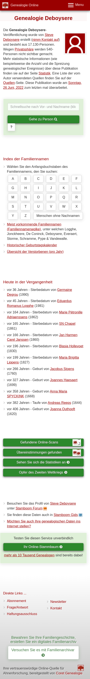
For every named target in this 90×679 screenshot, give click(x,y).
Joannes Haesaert (64, 380)
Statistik (44, 73)
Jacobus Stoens (62, 369)
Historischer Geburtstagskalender (32, 245)
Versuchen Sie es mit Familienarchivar (43, 652)
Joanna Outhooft (62, 409)
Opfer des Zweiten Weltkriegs (43, 472)
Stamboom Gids (66, 515)
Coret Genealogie (69, 673)
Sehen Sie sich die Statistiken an (43, 462)
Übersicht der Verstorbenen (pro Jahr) (35, 251)
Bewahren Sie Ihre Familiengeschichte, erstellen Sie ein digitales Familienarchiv (44, 639)
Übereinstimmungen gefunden (49, 452)
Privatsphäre (24, 49)
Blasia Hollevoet (71, 346)
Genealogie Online (25, 5)
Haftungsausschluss (22, 614)
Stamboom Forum (29, 508)
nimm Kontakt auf (45, 39)
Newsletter (58, 601)
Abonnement (16, 601)
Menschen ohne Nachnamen (58, 215)
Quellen (9, 83)
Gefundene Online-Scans (50, 442)
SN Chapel (67, 323)
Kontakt (56, 608)
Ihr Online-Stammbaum (43, 547)
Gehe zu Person (43, 119)
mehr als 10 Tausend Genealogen (29, 555)
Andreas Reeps (59, 402)
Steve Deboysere (63, 503)
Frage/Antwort (17, 607)
